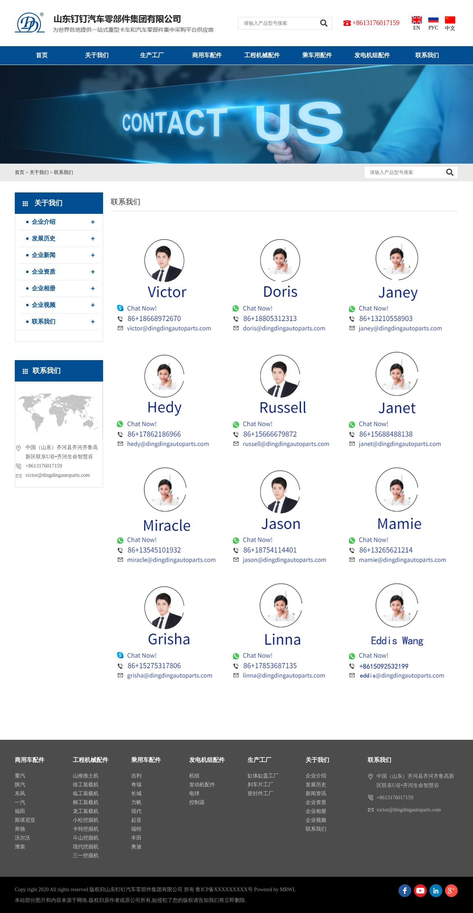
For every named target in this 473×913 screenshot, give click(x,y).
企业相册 (43, 288)
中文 (450, 23)
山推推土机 (86, 776)
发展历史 (43, 238)
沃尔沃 (22, 838)
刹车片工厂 (260, 784)
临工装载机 (86, 793)
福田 (20, 811)
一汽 (20, 802)
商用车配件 (207, 55)
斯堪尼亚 (25, 820)
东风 (20, 793)
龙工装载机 (86, 811)
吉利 (136, 776)
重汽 (20, 776)
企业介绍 (43, 222)
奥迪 (136, 846)
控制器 (197, 802)
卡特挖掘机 (86, 829)
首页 (42, 55)
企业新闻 (43, 255)
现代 (136, 811)
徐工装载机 (86, 784)
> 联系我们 (61, 172)
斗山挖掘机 (86, 838)
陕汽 (20, 784)
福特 (136, 829)
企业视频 (43, 305)
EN (417, 23)
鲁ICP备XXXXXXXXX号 (224, 889)
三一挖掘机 (86, 855)
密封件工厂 (260, 793)
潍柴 (20, 846)
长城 (136, 793)
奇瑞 (136, 784)
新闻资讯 (316, 793)
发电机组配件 (372, 55)
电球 (194, 793)
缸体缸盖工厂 (263, 776)
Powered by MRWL (275, 889)
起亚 (136, 820)
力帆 (136, 802)
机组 (194, 776)
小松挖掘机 (86, 820)
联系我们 (427, 55)
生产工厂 (152, 55)
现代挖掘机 (86, 846)
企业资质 (43, 272)
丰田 (136, 838)
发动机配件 (202, 784)
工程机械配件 (262, 55)
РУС (433, 23)
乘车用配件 (317, 55)
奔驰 (20, 829)
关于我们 (97, 55)
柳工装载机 (86, 802)
